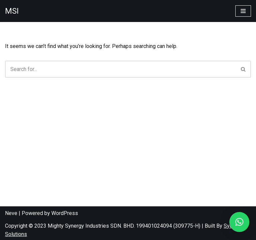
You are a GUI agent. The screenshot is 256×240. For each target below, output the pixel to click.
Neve (11, 213)
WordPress (64, 213)
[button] (239, 222)
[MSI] (12, 11)
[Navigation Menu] (243, 11)
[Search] (120, 69)
